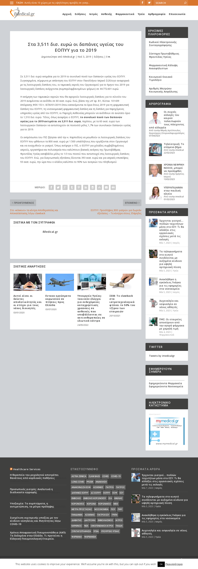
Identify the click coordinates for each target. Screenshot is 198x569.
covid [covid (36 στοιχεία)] (105, 476)
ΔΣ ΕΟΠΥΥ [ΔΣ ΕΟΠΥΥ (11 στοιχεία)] (96, 492)
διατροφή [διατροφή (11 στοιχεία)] (89, 520)
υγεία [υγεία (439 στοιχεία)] (96, 531)
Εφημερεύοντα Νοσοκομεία (166, 386)
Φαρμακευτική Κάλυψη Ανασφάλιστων (163, 67)
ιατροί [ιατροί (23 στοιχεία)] (119, 520)
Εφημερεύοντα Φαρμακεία (165, 383)
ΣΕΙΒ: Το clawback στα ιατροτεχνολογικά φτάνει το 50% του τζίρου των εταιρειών (122, 303)
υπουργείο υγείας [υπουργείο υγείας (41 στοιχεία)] (110, 531)
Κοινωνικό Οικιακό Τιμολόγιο (160, 78)
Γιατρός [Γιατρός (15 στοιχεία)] (120, 487)
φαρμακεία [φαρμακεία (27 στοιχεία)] (90, 536)
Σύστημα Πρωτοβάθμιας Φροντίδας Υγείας (164, 55)
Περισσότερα (174, 564)
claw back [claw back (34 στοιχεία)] (94, 476)
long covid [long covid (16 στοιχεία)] (78, 481)
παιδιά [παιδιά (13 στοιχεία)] (119, 525)
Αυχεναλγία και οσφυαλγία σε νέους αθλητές (169, 304)
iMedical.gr (69, 56)
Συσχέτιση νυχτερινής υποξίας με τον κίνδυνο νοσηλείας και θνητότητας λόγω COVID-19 (35, 521)
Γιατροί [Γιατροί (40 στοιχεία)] (110, 487)
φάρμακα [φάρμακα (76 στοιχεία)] (77, 536)
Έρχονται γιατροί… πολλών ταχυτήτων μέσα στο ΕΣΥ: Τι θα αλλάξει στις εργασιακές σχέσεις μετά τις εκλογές (171, 230)
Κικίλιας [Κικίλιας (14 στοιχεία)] (118, 498)
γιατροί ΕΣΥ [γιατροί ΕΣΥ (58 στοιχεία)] (103, 514)
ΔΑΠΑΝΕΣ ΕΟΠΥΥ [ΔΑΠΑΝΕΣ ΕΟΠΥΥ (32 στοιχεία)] (80, 492)
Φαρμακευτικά (124, 14)
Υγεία (141, 14)
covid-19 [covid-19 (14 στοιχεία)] (116, 476)
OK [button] (161, 564)
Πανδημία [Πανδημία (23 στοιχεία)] (77, 514)
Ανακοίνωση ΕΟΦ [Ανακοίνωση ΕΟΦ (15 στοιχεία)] (81, 487)
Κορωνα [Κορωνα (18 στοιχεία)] (91, 503)
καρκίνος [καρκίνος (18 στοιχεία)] (77, 525)
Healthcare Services (27, 469)
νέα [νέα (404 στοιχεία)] (86, 525)
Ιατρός (93, 14)
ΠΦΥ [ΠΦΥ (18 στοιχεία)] (120, 509)
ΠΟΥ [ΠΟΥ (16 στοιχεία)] (113, 509)
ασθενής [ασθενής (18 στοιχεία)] (90, 514)
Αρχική (66, 14)
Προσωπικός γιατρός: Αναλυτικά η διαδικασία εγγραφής (31, 491)
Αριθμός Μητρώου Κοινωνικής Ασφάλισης (163, 90)
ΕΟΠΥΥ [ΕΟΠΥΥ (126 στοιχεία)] (106, 492)
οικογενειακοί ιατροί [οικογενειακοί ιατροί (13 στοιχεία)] (102, 525)
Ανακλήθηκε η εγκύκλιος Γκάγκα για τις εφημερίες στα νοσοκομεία (170, 284)
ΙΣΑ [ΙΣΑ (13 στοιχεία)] (110, 498)
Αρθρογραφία (156, 14)
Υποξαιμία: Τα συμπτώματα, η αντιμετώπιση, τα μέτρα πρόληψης (32, 505)
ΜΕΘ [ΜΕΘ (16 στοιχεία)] (116, 503)
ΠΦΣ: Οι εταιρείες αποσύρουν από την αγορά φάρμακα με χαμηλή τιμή (171, 324)
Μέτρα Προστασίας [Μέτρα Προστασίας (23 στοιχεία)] (82, 509)
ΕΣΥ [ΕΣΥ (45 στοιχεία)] (121, 492)
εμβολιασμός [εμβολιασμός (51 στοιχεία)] (105, 520)
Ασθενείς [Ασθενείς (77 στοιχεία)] (98, 487)
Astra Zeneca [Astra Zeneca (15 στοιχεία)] (79, 476)
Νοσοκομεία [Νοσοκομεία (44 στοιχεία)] (101, 509)
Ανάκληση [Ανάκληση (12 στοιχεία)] (101, 481)
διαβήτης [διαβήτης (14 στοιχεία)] (77, 520)
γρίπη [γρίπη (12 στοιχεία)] (114, 514)
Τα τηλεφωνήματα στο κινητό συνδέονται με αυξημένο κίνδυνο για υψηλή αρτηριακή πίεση (170, 259)
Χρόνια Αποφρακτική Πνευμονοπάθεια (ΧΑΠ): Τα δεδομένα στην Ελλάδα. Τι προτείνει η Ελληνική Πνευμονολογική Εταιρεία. (38, 535)
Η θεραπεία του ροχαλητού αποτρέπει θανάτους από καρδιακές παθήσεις (34, 476)
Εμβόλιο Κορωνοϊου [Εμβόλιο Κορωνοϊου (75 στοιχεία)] (94, 498)
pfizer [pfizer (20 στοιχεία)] (90, 481)
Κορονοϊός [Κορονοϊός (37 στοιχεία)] (78, 503)
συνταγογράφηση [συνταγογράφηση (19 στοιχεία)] (81, 531)
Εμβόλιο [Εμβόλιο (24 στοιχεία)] (76, 498)
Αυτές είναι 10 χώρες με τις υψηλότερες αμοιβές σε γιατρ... (57, 2)
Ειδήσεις (80, 14)
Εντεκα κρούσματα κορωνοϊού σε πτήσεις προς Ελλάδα (58, 300)
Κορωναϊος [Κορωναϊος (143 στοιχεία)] (104, 503)
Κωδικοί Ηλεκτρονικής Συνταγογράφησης (163, 43)
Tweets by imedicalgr (162, 355)
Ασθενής (106, 14)
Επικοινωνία (177, 14)
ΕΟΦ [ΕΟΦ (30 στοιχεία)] (115, 492)
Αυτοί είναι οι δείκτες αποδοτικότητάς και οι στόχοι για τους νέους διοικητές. (27, 302)
